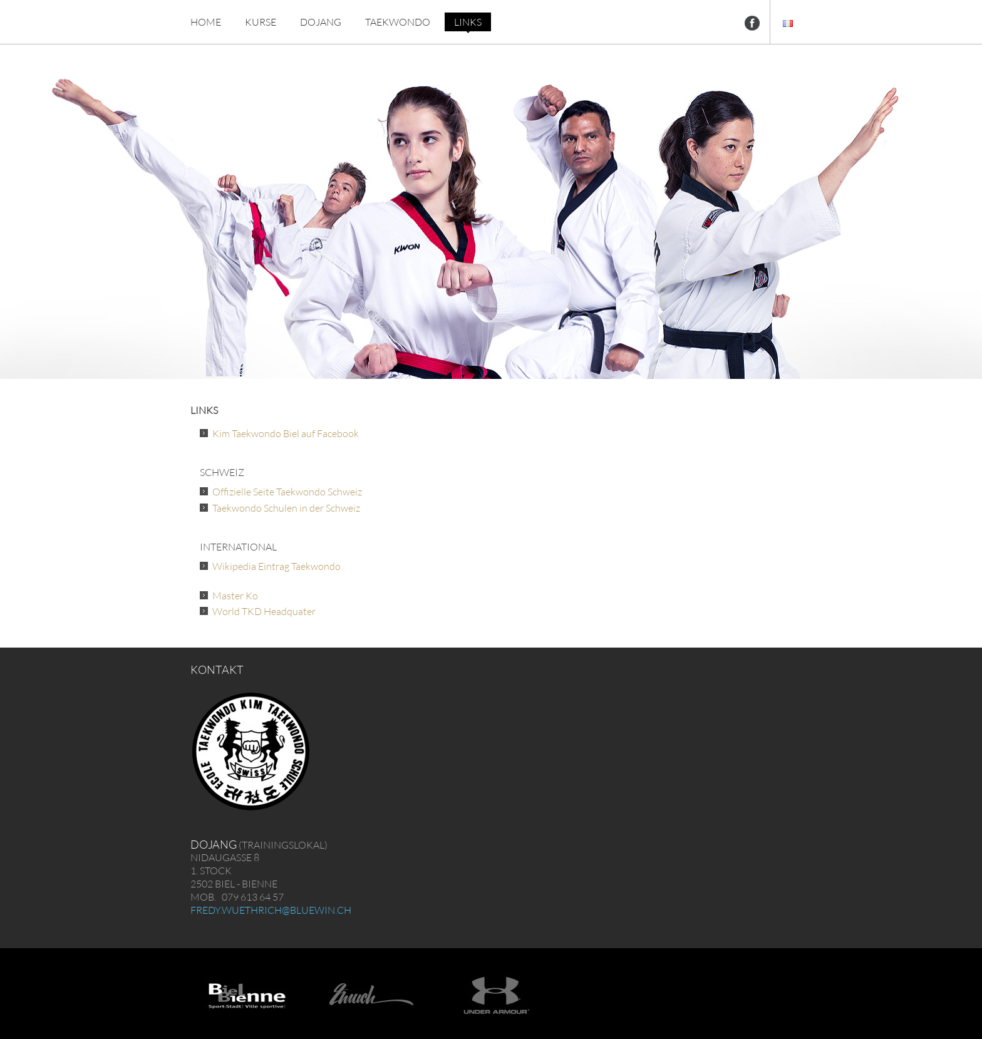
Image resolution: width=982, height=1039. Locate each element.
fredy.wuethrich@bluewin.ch (270, 910)
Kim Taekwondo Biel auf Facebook (285, 433)
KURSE (260, 22)
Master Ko (235, 595)
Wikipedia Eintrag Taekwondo (276, 566)
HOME (205, 22)
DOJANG (320, 22)
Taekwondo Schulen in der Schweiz (286, 508)
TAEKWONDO (397, 22)
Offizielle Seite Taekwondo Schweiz (287, 491)
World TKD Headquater (264, 611)
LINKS (468, 22)
